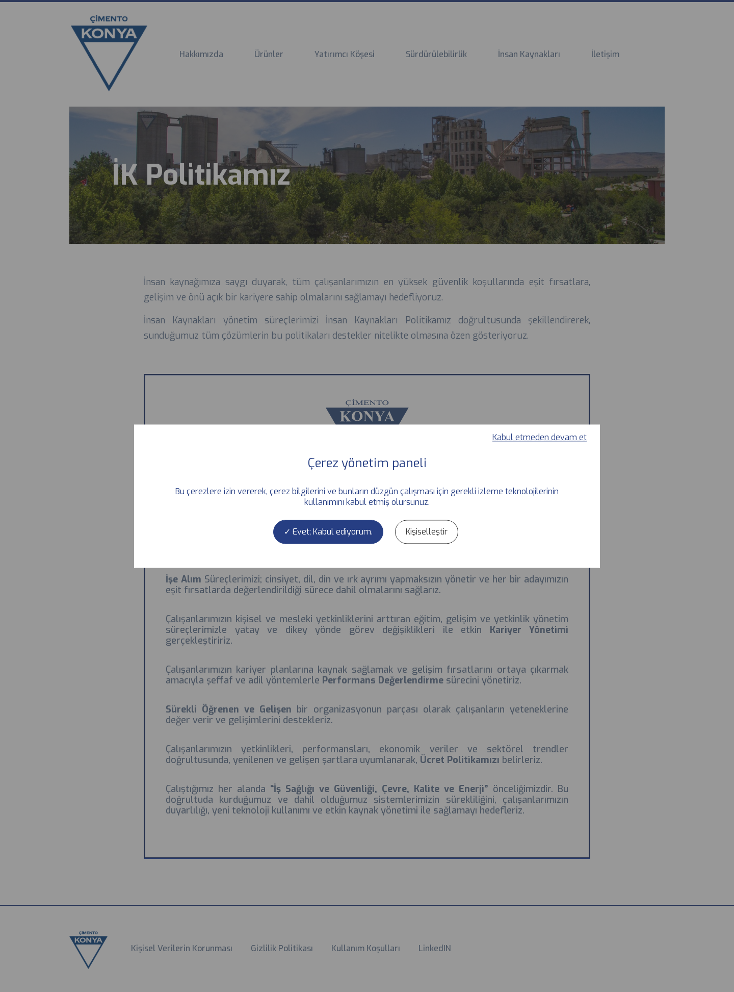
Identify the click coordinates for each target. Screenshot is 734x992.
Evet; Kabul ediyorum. (328, 531)
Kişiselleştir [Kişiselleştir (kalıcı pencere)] (427, 531)
